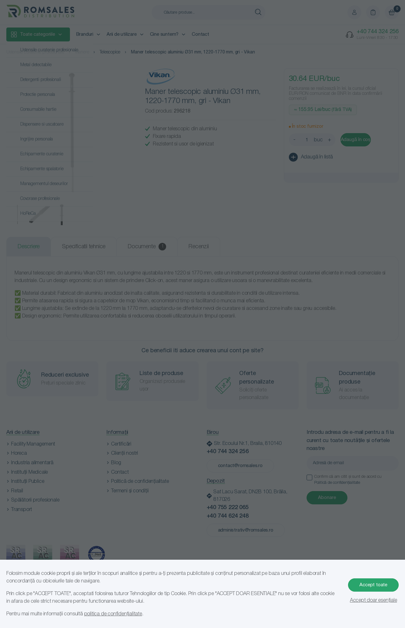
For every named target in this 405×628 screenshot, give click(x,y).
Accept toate (373, 585)
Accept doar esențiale (373, 600)
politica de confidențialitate (113, 614)
